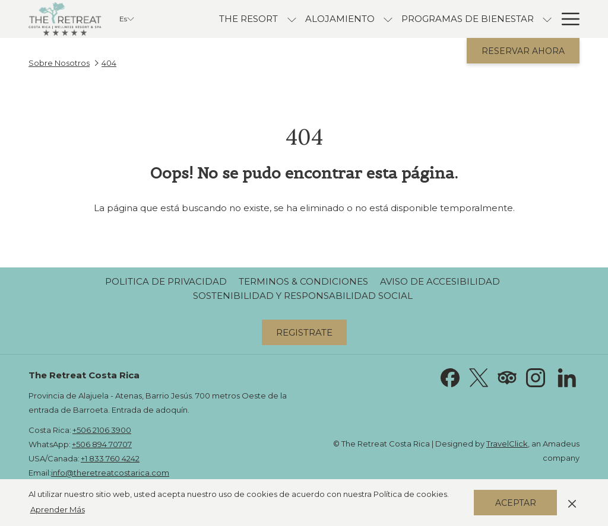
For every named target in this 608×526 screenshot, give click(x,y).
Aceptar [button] (515, 503)
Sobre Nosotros (59, 63)
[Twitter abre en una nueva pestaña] (478, 376)
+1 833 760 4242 (110, 458)
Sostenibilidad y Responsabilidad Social (303, 295)
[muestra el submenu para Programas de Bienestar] (547, 19)
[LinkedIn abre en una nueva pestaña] (567, 376)
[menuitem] (248, 19)
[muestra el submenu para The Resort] (291, 19)
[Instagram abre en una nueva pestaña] (535, 376)
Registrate (304, 332)
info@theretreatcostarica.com (110, 472)
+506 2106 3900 (101, 430)
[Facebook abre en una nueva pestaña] (450, 376)
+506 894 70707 (102, 444)
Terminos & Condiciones (303, 281)
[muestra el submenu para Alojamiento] (388, 19)
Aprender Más (57, 509)
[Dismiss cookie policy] (572, 502)
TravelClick (507, 443)
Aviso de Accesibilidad (440, 281)
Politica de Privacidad (166, 281)
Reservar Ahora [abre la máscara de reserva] (523, 51)
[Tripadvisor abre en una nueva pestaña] (507, 376)
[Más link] (566, 19)
